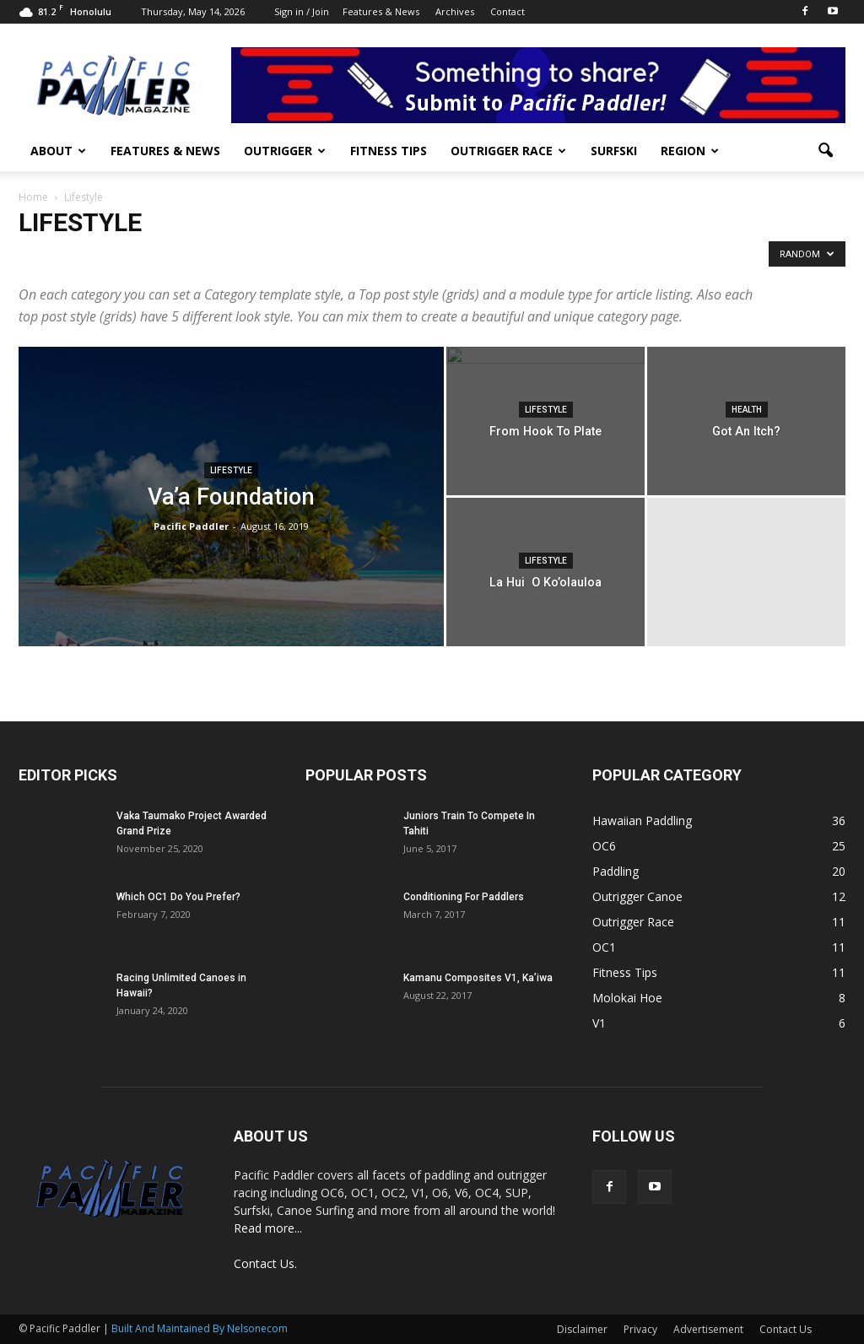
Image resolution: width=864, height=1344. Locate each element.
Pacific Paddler (191, 526)
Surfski (614, 151)
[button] (825, 151)
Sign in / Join (301, 11)
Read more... (268, 1228)
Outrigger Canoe (637, 896)
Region (690, 151)
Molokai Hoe (627, 998)
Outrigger (285, 151)
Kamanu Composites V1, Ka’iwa (478, 978)
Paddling (615, 871)
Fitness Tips (388, 151)
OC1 (604, 947)
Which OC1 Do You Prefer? (178, 897)
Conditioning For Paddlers (463, 897)
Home (33, 197)
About (58, 151)
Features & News (381, 11)
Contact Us (785, 1329)
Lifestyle (231, 470)
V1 (599, 1023)
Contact (507, 11)
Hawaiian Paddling (642, 820)
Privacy (640, 1329)
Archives (454, 11)
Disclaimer (582, 1329)
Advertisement (708, 1329)
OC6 (604, 846)
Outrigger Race (508, 151)
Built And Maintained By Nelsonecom (199, 1328)
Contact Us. (265, 1263)
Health (747, 409)
